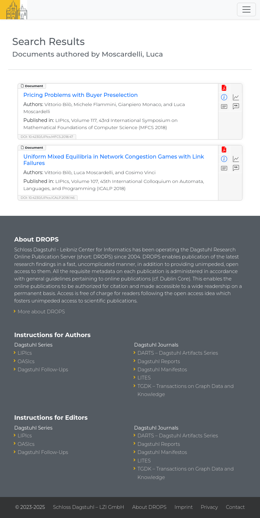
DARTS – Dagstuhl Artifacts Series (177, 353)
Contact (235, 507)
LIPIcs (25, 353)
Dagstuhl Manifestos (162, 370)
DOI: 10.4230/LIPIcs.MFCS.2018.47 (47, 137)
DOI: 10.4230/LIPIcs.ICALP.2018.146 (47, 198)
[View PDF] (224, 88)
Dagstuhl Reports (158, 361)
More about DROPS (41, 312)
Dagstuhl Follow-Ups (43, 370)
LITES (144, 378)
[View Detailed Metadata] (224, 97)
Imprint (183, 507)
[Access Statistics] (236, 97)
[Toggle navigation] (246, 9)
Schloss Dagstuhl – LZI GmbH (88, 507)
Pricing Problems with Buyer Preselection (80, 95)
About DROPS (149, 507)
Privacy (209, 507)
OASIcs (26, 361)
